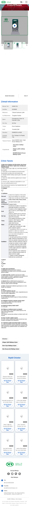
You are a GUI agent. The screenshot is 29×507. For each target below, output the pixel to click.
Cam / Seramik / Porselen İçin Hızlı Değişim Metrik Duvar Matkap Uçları (21, 425)
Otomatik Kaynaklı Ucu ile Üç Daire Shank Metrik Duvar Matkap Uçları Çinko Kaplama (7, 401)
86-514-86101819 (9, 482)
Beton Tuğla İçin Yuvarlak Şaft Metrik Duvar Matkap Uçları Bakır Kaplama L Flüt (8, 425)
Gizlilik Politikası (11, 499)
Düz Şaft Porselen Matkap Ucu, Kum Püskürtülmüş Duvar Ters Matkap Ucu (7, 449)
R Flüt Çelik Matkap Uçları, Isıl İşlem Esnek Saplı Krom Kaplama (21, 401)
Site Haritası (19, 499)
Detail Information (9, 95)
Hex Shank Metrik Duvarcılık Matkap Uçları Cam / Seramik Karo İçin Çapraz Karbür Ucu (21, 377)
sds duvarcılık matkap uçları (10, 349)
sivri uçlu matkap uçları (9, 345)
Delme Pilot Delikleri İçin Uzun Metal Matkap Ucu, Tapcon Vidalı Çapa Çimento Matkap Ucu (21, 449)
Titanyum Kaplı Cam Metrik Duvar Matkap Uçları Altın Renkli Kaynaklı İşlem (8, 377)
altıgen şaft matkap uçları (10, 342)
